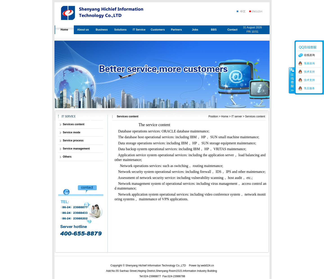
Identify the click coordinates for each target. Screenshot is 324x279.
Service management (76, 148)
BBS (213, 29)
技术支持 (309, 71)
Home (64, 29)
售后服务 (309, 88)
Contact (232, 29)
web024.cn (207, 265)
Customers (158, 29)
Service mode (71, 132)
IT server (236, 116)
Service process (73, 140)
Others (67, 156)
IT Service (139, 29)
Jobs (195, 29)
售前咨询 (309, 63)
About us (83, 29)
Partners (176, 29)
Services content (255, 116)
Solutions (120, 29)
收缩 (292, 80)
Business (102, 29)
